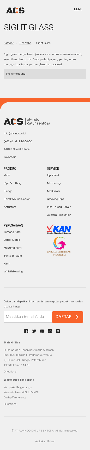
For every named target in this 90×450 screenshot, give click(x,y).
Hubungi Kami (13, 247)
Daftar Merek (12, 240)
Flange (8, 191)
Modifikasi (53, 191)
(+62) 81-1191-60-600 (18, 141)
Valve (7, 175)
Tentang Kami (12, 232)
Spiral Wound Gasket (17, 199)
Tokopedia (10, 157)
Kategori (9, 43)
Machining (54, 183)
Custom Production (59, 215)
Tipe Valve (25, 43)
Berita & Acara (13, 255)
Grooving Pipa (55, 199)
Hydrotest (53, 175)
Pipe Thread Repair (59, 207)
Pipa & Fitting (12, 183)
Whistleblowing (13, 271)
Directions (10, 371)
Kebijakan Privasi (45, 441)
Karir (7, 263)
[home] (14, 10)
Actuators (10, 207)
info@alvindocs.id (15, 133)
